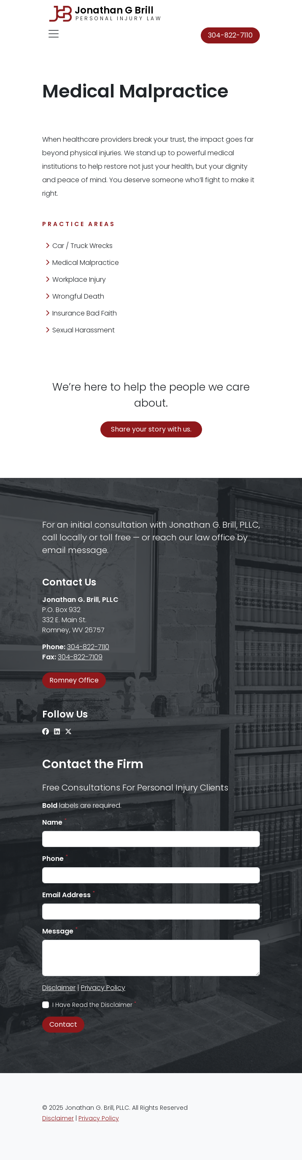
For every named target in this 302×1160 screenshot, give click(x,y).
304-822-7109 (80, 657)
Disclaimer (59, 988)
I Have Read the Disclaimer (94, 1005)
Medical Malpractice (82, 262)
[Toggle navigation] (53, 33)
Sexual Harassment (80, 330)
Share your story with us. (151, 429)
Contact (63, 1024)
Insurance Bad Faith (81, 313)
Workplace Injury (76, 279)
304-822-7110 (230, 35)
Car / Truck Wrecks (79, 246)
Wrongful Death (75, 296)
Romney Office (74, 680)
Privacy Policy (103, 988)
